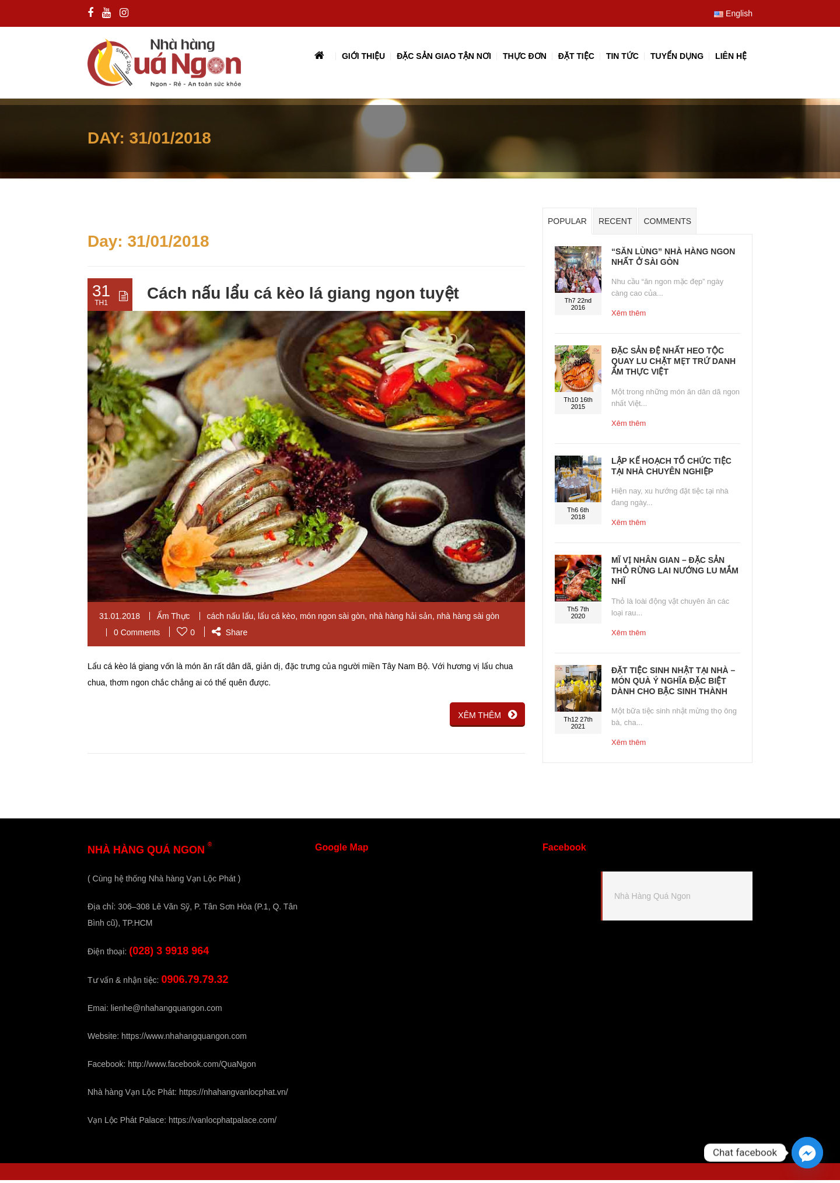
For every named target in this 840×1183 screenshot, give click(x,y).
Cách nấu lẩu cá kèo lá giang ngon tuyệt (303, 296)
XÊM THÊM (487, 717)
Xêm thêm (628, 316)
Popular (567, 224)
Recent (615, 224)
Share (229, 635)
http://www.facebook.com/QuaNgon (192, 1067)
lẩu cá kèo (276, 619)
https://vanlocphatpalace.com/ (222, 1123)
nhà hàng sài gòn (468, 619)
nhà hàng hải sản (400, 619)
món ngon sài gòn (332, 619)
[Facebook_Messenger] (807, 1152)
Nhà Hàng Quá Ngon (652, 899)
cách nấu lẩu (230, 619)
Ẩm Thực (173, 619)
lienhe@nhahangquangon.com (166, 1011)
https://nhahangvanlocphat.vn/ (233, 1095)
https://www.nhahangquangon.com (184, 1039)
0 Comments (137, 635)
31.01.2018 (119, 619)
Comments (667, 224)
